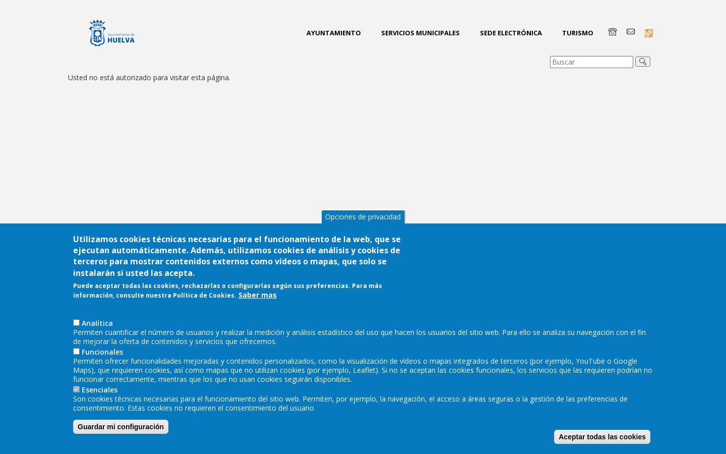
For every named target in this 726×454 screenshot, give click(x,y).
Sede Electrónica (511, 32)
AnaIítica (97, 343)
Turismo (577, 32)
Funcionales (102, 372)
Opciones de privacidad (363, 237)
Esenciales (99, 410)
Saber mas (257, 315)
